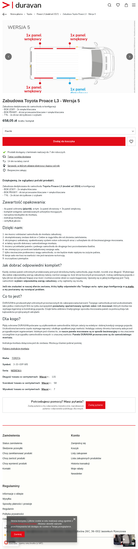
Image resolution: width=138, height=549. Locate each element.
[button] (8, 56)
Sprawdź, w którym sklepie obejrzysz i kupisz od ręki (34, 165)
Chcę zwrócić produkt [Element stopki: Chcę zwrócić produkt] (14, 458)
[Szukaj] (109, 5)
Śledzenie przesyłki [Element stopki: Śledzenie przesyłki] (13, 448)
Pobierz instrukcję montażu (16, 348)
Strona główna (16, 14)
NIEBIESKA (16, 370)
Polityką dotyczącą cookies (24, 523)
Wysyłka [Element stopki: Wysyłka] (7, 498)
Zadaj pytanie (95, 404)
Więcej (42, 376)
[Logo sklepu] (22, 5)
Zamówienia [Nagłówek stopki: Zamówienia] (11, 435)
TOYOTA (16, 357)
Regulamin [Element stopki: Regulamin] (8, 508)
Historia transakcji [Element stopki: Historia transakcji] (80, 463)
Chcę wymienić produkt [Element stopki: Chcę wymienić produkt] (15, 463)
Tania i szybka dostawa (19, 156)
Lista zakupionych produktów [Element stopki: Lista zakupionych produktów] (86, 458)
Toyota (29, 14)
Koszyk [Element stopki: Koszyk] (75, 448)
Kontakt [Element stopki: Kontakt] (6, 468)
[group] (69, 62)
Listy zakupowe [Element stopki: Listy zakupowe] (79, 453)
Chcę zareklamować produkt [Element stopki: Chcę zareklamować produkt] (17, 453)
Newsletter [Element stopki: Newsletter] (76, 473)
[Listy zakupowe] (118, 5)
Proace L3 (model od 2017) (48, 14)
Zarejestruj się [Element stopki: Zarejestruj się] (78, 443)
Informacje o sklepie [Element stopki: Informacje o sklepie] (13, 493)
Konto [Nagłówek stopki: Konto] (75, 435)
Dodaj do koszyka (64, 141)
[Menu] (134, 5)
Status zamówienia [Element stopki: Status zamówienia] (12, 443)
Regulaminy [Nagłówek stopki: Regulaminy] (11, 485)
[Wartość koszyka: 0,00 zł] (126, 5)
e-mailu (129, 286)
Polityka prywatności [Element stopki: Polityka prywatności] (13, 513)
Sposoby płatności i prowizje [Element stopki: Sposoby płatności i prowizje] (17, 503)
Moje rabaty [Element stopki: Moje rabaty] (77, 468)
